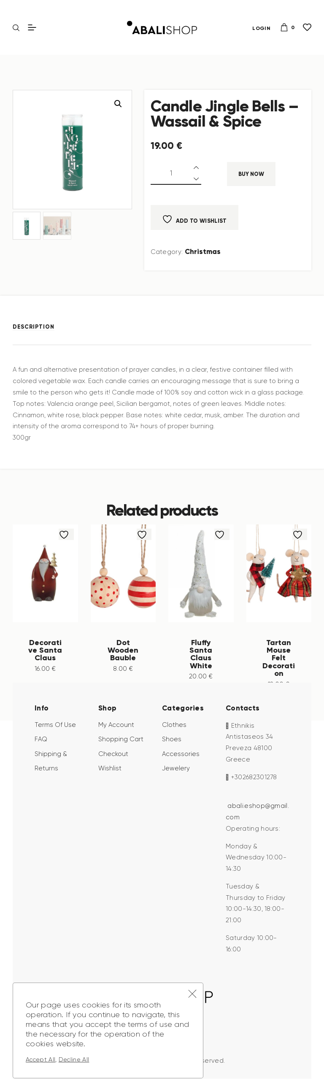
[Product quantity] (176, 173)
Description (33, 326)
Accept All (40, 1059)
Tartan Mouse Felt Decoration (278, 658)
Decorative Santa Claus (45, 654)
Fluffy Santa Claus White (201, 654)
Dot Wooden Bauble (123, 650)
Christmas (203, 251)
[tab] (39, 326)
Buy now (251, 174)
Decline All (74, 1059)
